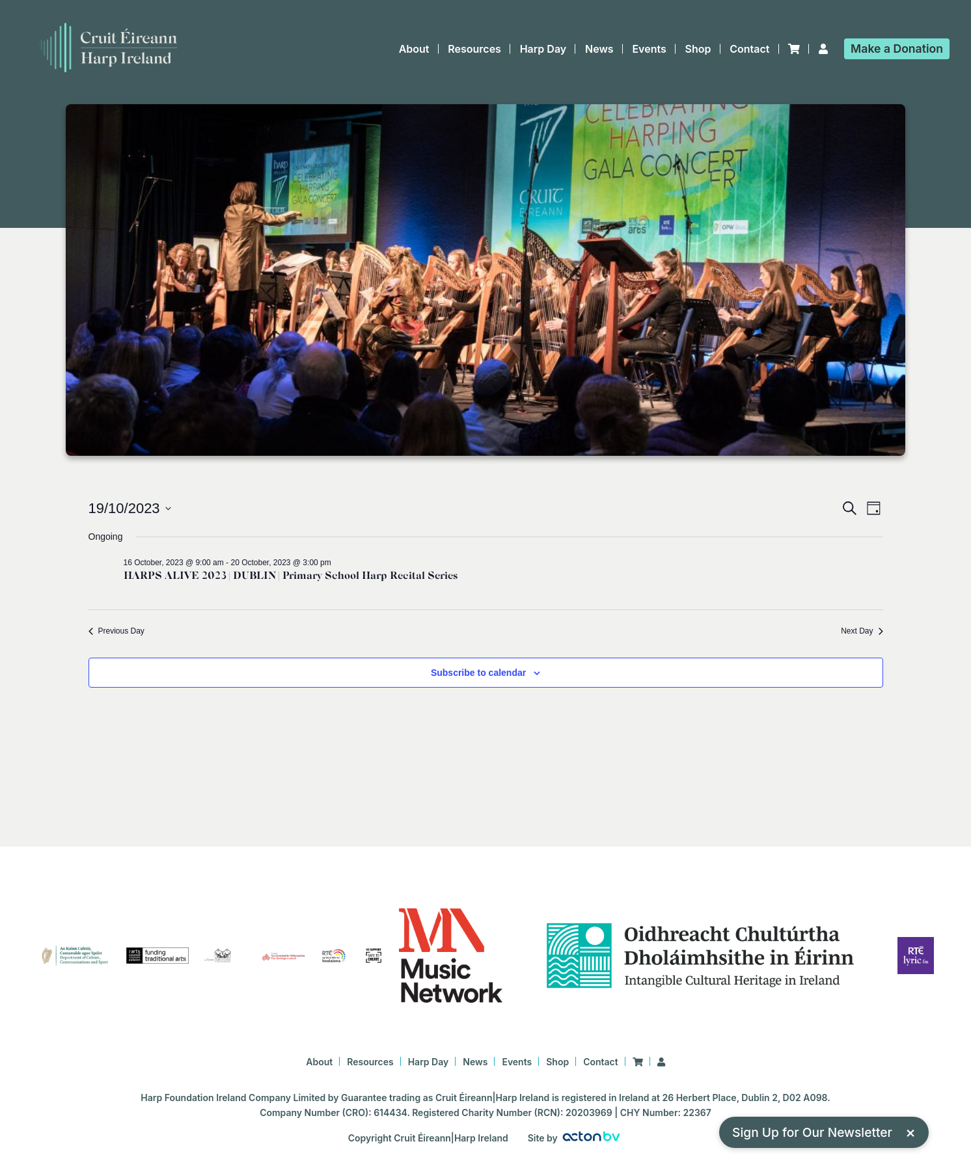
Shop (698, 49)
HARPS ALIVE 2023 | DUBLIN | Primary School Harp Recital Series (291, 575)
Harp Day (543, 49)
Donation (897, 48)
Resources (474, 49)
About (414, 49)
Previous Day (116, 631)
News (599, 49)
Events (649, 49)
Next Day (861, 631)
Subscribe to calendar (478, 672)
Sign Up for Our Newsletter (824, 1132)
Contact (749, 49)
